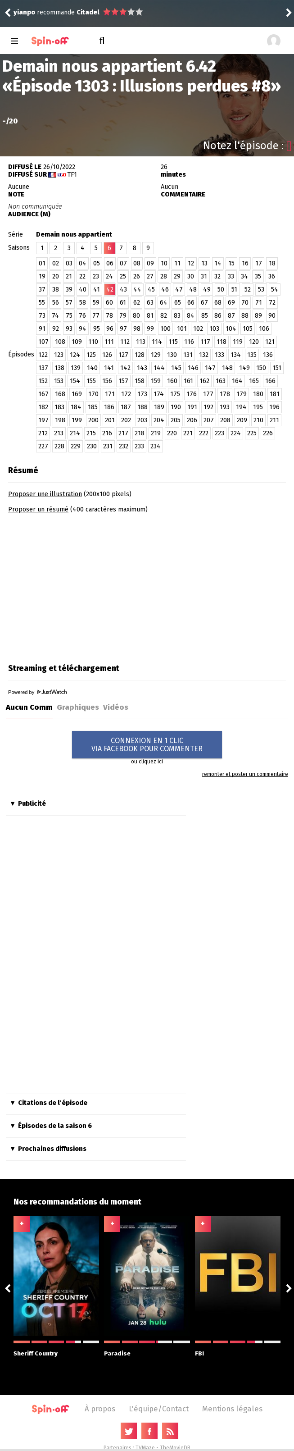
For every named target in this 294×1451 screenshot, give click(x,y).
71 (258, 302)
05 (96, 263)
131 (188, 355)
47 (179, 289)
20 (55, 276)
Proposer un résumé (38, 509)
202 (126, 420)
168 (60, 394)
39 (69, 289)
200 (93, 420)
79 (123, 315)
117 (205, 342)
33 (231, 276)
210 (258, 420)
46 (165, 289)
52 (247, 289)
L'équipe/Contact (159, 1408)
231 (108, 446)
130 (172, 355)
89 (258, 315)
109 (77, 342)
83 (177, 315)
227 (43, 446)
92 (55, 329)
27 (150, 276)
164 (237, 381)
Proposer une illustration (45, 494)
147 (210, 368)
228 (59, 446)
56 (55, 302)
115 (173, 342)
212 (43, 433)
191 (192, 407)
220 (172, 433)
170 (93, 394)
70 (245, 302)
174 (159, 394)
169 (77, 394)
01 (42, 263)
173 (142, 394)
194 (241, 407)
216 (107, 433)
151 (276, 368)
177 (208, 394)
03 (69, 263)
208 (225, 420)
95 (96, 329)
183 (59, 407)
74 (55, 315)
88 (245, 315)
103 (214, 329)
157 (123, 381)
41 (96, 289)
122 (43, 355)
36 (271, 276)
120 (254, 342)
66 (190, 302)
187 (126, 407)
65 (177, 302)
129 (156, 355)
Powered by (37, 692)
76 (82, 315)
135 (252, 355)
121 (270, 342)
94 (82, 329)
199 (77, 420)
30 (190, 276)
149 (244, 368)
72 (272, 302)
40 (82, 289)
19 (42, 276)
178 (225, 394)
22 (82, 276)
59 (96, 302)
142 (125, 368)
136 (268, 355)
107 (43, 342)
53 (261, 289)
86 (218, 315)
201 (110, 420)
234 (155, 446)
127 (123, 355)
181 (275, 394)
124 (75, 355)
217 (123, 433)
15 (231, 263)
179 (241, 394)
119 (238, 342)
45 (151, 289)
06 (109, 263)
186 (109, 407)
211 (274, 420)
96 (109, 329)
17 (258, 263)
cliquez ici (151, 761)
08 (136, 263)
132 (203, 355)
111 (109, 342)
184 (76, 407)
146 (193, 368)
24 (109, 276)
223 (219, 433)
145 (176, 368)
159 (156, 381)
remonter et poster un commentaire (245, 774)
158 (140, 381)
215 (91, 433)
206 (192, 420)
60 (109, 302)
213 (58, 433)
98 (136, 329)
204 (159, 420)
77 (96, 315)
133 (219, 355)
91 (42, 329)
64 (163, 302)
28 (163, 276)
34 (244, 276)
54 (274, 289)
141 (109, 368)
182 (43, 407)
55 (42, 302)
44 (137, 289)
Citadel (88, 12)
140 (92, 368)
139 (76, 368)
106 (264, 329)
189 (159, 407)
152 (43, 381)
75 (69, 315)
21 (69, 276)
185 (93, 407)
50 (220, 289)
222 (203, 433)
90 (272, 315)
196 (274, 407)
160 (172, 381)
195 (258, 407)
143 (142, 368)
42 (109, 289)
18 (272, 263)
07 (123, 263)
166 (270, 381)
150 (261, 368)
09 (150, 263)
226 (268, 433)
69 (231, 302)
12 (191, 263)
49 (207, 289)
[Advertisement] (83, 585)
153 (58, 381)
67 (204, 302)
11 (177, 263)
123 (58, 355)
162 (204, 381)
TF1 (72, 174)
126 (107, 355)
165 (254, 381)
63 (150, 302)
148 (227, 368)
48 (193, 289)
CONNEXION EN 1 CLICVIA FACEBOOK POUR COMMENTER (147, 744)
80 (136, 315)
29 (177, 276)
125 (91, 355)
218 (140, 433)
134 (236, 355)
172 (126, 394)
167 (43, 394)
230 (92, 446)
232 (123, 446)
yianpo (24, 12)
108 (60, 342)
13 (204, 263)
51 (234, 289)
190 (176, 407)
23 (96, 276)
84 (190, 315)
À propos (100, 1408)
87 (231, 315)
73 (42, 315)
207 (209, 420)
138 (59, 368)
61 (123, 302)
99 (150, 329)
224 (236, 433)
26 (136, 276)
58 (82, 302)
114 (157, 342)
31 (204, 276)
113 (140, 342)
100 (165, 329)
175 (175, 394)
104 (231, 329)
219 (156, 433)
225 (252, 433)
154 (75, 381)
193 (225, 407)
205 (176, 420)
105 (248, 329)
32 (217, 276)
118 (221, 342)
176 (191, 394)
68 (218, 302)
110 (93, 342)
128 (140, 355)
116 (189, 342)
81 (150, 315)
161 (188, 381)
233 (139, 446)
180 (258, 394)
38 (55, 289)
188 (142, 407)
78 (109, 315)
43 (123, 289)
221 (188, 433)
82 (163, 315)
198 (60, 420)
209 (242, 420)
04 (82, 263)
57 (69, 302)
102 (198, 329)
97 (123, 329)
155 (91, 381)
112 (125, 342)
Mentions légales (232, 1408)
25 (123, 276)
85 (204, 315)
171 (110, 394)
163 (221, 381)
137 (43, 368)
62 (136, 302)
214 (75, 433)
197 (43, 420)
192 (208, 407)
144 (159, 368)
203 (142, 420)
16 (245, 263)
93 (69, 329)
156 (107, 381)
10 (164, 263)
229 (76, 446)
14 (218, 263)
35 (258, 276)
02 (55, 263)
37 (42, 289)
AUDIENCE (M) (29, 214)
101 (182, 329)
